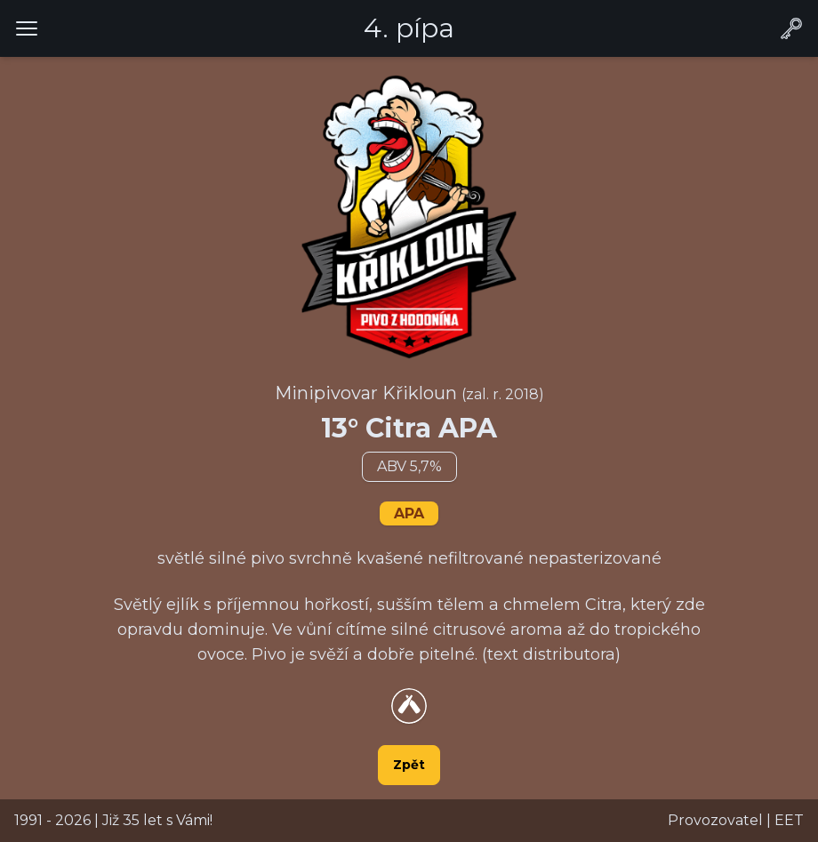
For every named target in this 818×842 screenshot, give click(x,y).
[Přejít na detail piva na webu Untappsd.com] (409, 706)
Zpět (409, 765)
